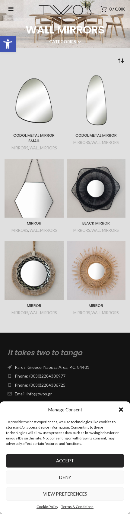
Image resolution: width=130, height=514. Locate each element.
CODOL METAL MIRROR (96, 135)
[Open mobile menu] (11, 9)
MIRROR (34, 223)
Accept (65, 460)
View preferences (65, 493)
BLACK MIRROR (96, 223)
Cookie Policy (47, 506)
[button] (8, 44)
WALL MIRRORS (43, 148)
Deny (65, 477)
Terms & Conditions (77, 506)
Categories (62, 42)
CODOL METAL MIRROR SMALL (34, 138)
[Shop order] (120, 60)
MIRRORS (19, 148)
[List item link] (65, 367)
